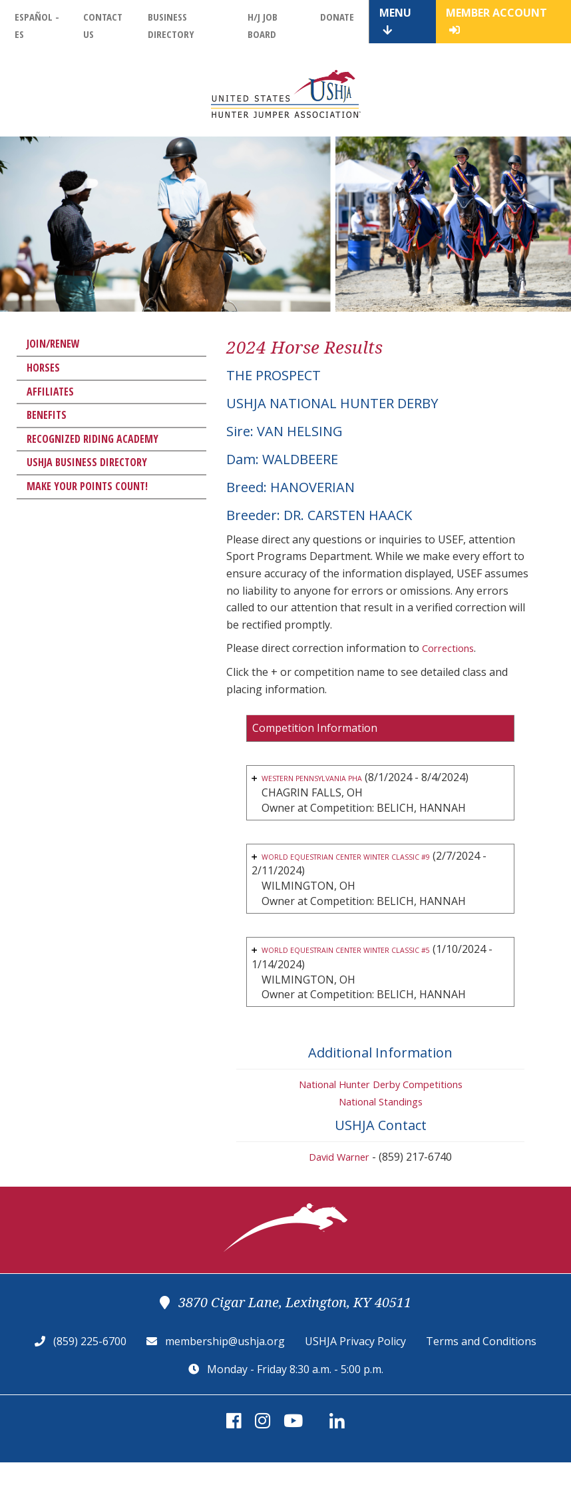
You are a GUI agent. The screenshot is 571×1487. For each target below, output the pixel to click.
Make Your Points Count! (87, 486)
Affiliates (50, 391)
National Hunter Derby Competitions (380, 1108)
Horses (43, 367)
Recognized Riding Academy (92, 439)
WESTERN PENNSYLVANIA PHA (340, 777)
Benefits (47, 415)
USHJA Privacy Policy (355, 1365)
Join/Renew (53, 343)
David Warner (339, 1181)
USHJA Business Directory (87, 462)
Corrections (451, 648)
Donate (337, 16)
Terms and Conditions (481, 1365)
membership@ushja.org (225, 1365)
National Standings (381, 1125)
